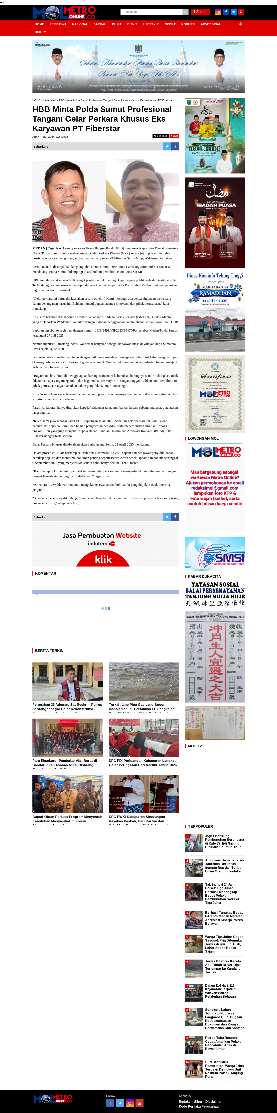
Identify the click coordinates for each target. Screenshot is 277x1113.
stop (174, 135)
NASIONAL (80, 24)
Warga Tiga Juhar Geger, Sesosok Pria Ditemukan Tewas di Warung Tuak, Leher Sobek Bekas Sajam (224, 944)
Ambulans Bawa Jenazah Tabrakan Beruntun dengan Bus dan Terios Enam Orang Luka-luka (224, 866)
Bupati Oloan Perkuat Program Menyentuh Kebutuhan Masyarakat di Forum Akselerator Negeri (67, 821)
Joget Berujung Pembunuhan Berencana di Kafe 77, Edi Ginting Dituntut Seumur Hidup (224, 841)
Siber (198, 1101)
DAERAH (99, 24)
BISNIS (132, 24)
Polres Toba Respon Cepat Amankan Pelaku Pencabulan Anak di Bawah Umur (223, 1043)
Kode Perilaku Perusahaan (199, 1106)
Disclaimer (213, 1101)
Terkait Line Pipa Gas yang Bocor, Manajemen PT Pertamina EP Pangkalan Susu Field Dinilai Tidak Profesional (142, 709)
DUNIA (117, 24)
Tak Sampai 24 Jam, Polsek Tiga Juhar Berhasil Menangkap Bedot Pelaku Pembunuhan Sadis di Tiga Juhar (222, 893)
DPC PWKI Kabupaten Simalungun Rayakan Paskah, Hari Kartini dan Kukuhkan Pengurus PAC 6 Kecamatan (140, 821)
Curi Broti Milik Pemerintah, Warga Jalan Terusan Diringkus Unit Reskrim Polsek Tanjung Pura (224, 1069)
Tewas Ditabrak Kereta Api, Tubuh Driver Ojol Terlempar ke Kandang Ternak (223, 967)
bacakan (161, 135)
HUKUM (40, 32)
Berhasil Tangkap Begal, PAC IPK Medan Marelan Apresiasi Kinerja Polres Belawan (224, 918)
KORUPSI (188, 24)
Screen (201, 12)
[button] (241, 22)
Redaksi (185, 1101)
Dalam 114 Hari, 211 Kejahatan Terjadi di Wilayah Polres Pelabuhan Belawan (220, 991)
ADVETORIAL (211, 24)
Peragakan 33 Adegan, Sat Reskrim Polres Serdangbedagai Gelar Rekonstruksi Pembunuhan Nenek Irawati (67, 709)
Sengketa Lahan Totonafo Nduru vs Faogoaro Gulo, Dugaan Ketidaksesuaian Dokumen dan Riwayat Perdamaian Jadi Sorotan (224, 1019)
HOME (39, 24)
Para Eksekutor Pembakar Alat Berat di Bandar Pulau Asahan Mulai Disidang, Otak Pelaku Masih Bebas (64, 765)
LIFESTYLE (151, 24)
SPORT (170, 24)
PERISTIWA (58, 24)
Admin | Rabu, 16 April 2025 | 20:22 (50, 137)
